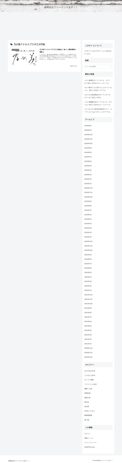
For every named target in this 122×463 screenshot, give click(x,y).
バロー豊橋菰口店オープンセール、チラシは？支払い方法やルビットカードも (98, 103)
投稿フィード (89, 438)
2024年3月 (88, 175)
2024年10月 (88, 143)
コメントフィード (90, 442)
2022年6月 (88, 268)
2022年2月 (88, 286)
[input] (98, 66)
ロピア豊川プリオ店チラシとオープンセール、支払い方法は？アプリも (98, 89)
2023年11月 (88, 192)
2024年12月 (88, 134)
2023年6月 (88, 215)
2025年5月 (88, 126)
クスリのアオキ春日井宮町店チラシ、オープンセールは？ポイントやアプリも (98, 110)
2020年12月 (88, 348)
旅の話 (86, 402)
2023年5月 (88, 219)
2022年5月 (88, 272)
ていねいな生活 (89, 375)
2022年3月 (88, 281)
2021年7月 (88, 317)
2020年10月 (88, 357)
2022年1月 (88, 290)
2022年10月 (88, 250)
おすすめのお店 (89, 371)
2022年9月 (88, 255)
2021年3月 (88, 335)
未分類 (86, 406)
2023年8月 (88, 206)
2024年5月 (88, 166)
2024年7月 (88, 157)
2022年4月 (88, 277)
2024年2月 (88, 179)
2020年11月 (88, 352)
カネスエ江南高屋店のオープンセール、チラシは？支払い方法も (98, 96)
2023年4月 (88, 223)
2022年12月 (88, 241)
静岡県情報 (88, 415)
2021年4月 (88, 330)
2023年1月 (88, 237)
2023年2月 (88, 232)
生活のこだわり (89, 411)
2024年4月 (88, 170)
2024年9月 (88, 148)
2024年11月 (88, 139)
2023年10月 (88, 197)
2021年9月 (88, 308)
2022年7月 (88, 264)
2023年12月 (88, 188)
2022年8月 (88, 259)
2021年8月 (88, 312)
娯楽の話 (87, 397)
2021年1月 (88, 344)
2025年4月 (88, 130)
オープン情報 (89, 380)
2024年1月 (88, 183)
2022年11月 (88, 246)
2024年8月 (88, 152)
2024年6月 (88, 161)
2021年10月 (88, 304)
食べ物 (86, 420)
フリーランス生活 (90, 384)
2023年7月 (88, 210)
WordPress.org (89, 447)
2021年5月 (88, 326)
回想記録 (87, 393)
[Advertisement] (61, 26)
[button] (110, 67)
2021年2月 (88, 339)
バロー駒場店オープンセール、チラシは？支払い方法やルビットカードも (97, 81)
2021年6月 (88, 321)
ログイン (87, 433)
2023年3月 (88, 228)
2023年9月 (88, 201)
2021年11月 (88, 299)
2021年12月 (88, 295)
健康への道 (88, 389)
